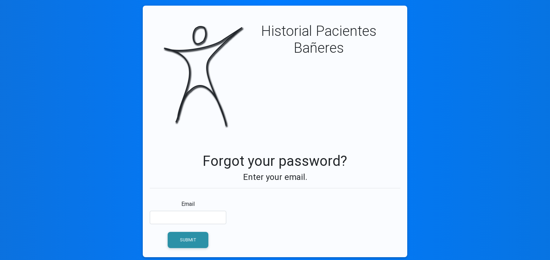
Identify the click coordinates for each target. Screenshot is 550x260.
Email (188, 203)
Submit (188, 240)
